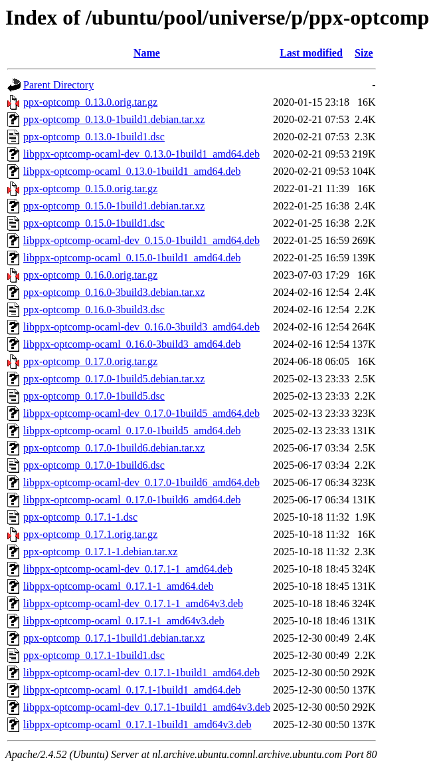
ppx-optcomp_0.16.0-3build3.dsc (94, 309)
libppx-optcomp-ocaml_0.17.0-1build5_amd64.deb (132, 430)
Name (146, 53)
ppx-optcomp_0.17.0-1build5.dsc (94, 396)
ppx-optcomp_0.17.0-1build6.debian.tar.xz (114, 447)
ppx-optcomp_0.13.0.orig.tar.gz (90, 102)
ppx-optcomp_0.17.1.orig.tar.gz (90, 534)
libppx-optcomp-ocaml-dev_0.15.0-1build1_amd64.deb (141, 240)
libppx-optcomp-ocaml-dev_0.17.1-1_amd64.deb (127, 568)
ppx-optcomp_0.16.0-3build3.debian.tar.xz (114, 292)
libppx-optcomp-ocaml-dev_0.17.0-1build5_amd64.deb (141, 413)
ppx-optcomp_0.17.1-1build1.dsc (94, 655)
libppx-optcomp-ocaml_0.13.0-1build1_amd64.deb (132, 171)
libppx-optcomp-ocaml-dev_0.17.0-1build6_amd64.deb (141, 482)
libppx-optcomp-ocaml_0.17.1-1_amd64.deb (118, 586)
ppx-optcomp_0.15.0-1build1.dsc (94, 223)
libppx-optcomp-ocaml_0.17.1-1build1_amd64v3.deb (137, 724)
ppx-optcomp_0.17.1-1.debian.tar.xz (100, 551)
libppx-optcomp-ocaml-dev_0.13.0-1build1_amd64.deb (141, 154)
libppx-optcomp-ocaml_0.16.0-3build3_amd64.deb (132, 344)
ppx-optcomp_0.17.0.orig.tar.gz (90, 361)
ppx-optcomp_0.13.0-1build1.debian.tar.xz (114, 119)
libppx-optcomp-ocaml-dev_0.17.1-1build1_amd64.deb (141, 672)
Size (364, 53)
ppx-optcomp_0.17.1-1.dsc (80, 517)
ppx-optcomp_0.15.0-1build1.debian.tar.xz (114, 205)
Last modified (311, 53)
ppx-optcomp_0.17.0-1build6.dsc (94, 465)
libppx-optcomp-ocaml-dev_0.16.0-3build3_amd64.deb (141, 326)
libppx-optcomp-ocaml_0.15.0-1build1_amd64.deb (132, 257)
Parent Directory (58, 84)
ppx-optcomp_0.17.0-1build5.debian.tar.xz (114, 378)
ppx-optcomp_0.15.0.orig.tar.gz (90, 188)
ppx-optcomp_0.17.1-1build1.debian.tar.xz (114, 638)
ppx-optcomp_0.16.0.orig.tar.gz (90, 275)
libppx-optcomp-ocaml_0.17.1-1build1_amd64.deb (132, 690)
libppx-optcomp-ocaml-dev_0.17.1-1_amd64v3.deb (133, 603)
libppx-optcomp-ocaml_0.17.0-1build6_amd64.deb (132, 499)
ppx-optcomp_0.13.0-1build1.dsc (94, 136)
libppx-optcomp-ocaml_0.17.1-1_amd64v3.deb (123, 620)
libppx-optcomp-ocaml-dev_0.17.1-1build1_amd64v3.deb (146, 707)
